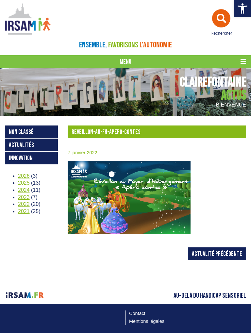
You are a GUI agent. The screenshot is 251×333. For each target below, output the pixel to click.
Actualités (21, 145)
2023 (24, 197)
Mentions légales (146, 321)
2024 (24, 190)
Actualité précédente (217, 254)
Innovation (21, 158)
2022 (24, 204)
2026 (24, 176)
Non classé (21, 132)
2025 (24, 183)
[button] (242, 8)
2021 (24, 211)
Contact (137, 313)
